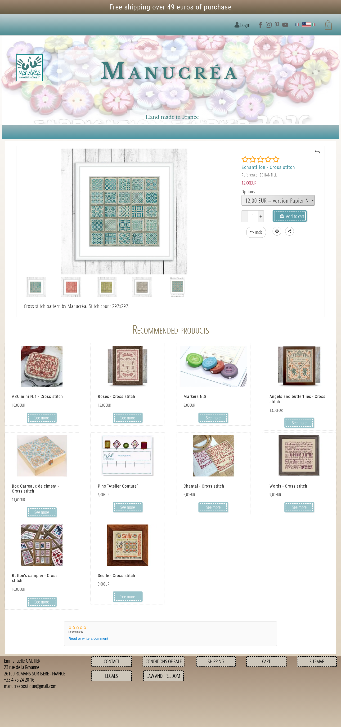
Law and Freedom (163, 675)
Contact (111, 661)
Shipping (216, 661)
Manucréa (170, 71)
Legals (111, 675)
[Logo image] (29, 68)
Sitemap (317, 661)
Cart (266, 661)
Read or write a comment (88, 638)
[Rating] (260, 159)
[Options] (278, 200)
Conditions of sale (164, 661)
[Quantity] (252, 216)
